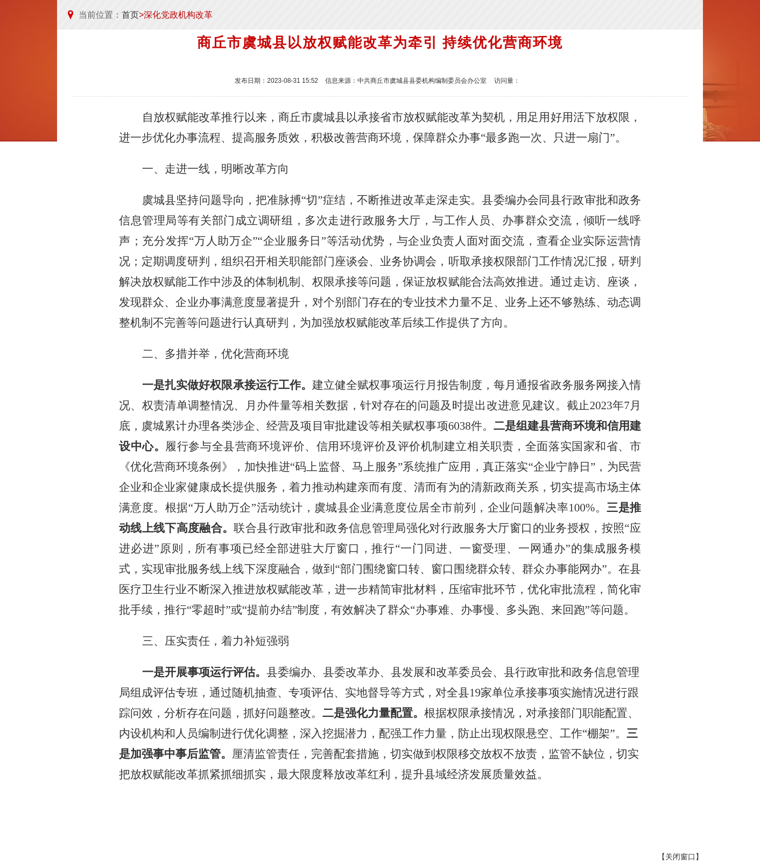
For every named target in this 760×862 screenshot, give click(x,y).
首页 (130, 14)
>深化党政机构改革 (176, 14)
